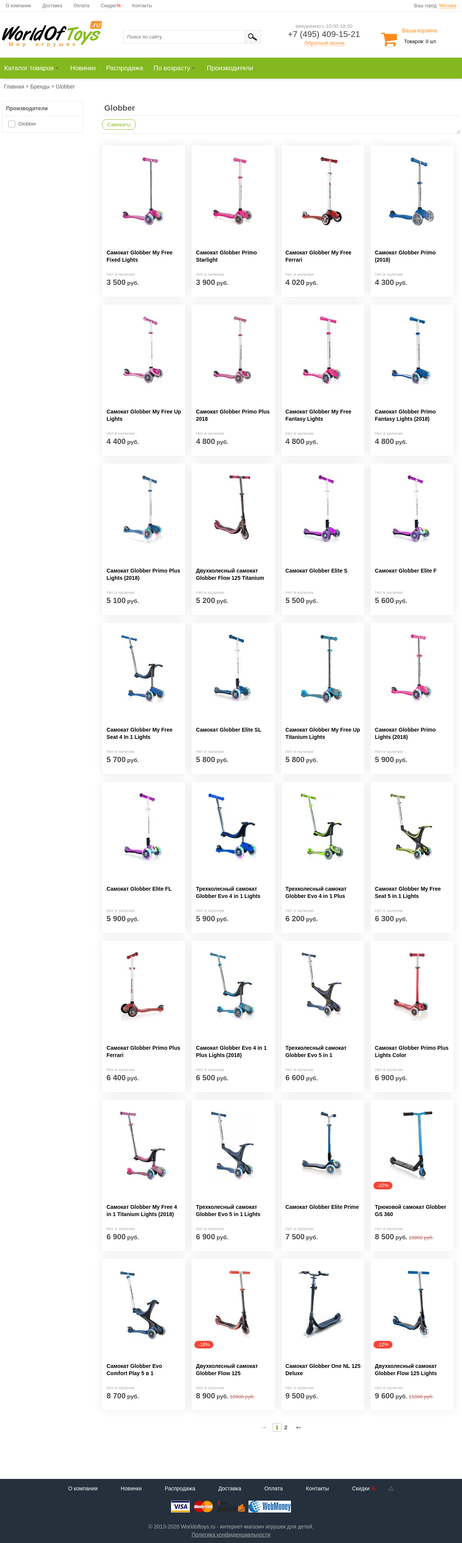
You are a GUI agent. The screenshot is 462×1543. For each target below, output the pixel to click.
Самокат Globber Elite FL (139, 889)
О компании (18, 5)
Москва (447, 5)
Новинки (131, 1488)
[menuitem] (35, 68)
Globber (27, 124)
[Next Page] (298, 1427)
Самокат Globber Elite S (317, 571)
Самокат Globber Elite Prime (322, 1207)
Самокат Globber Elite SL (228, 730)
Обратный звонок (324, 43)
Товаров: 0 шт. (420, 41)
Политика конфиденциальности (231, 1535)
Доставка (52, 5)
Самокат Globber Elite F (406, 571)
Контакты (142, 5)
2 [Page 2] (286, 1427)
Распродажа (180, 1488)
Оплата (81, 5)
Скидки (108, 5)
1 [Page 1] (276, 1427)
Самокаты (119, 124)
